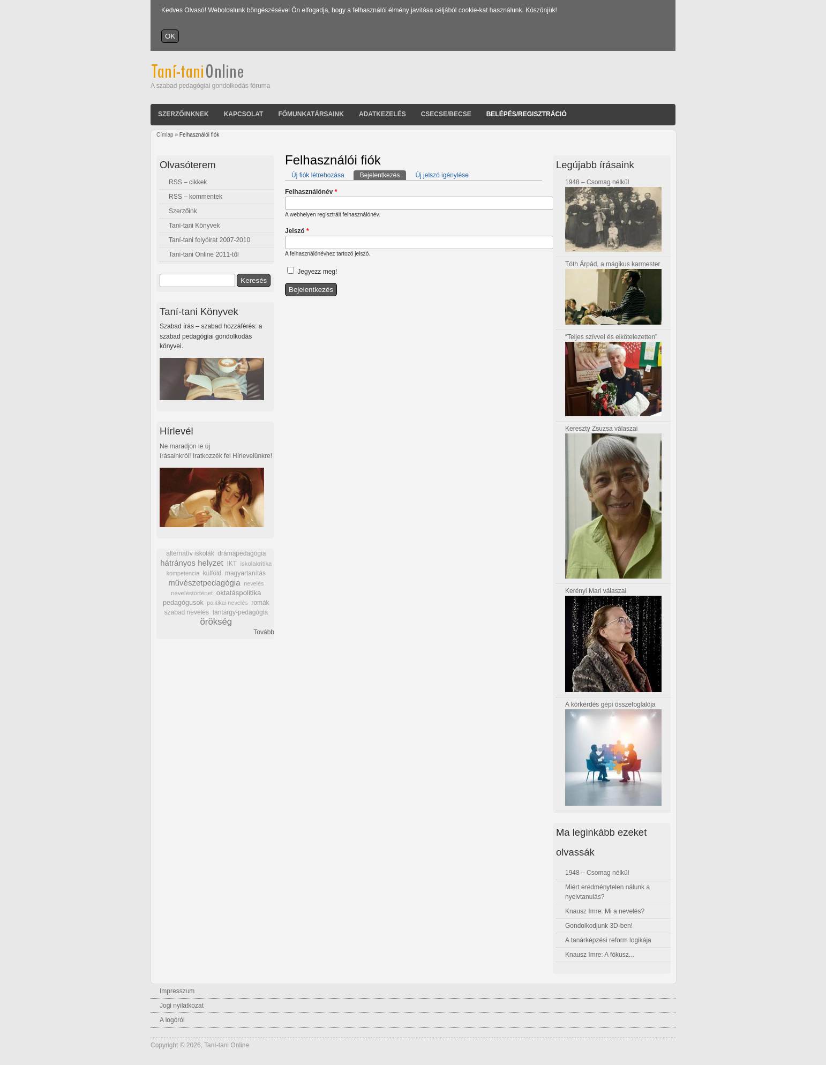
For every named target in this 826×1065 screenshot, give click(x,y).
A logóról (172, 1020)
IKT (231, 563)
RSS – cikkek (188, 182)
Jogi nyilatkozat (182, 1005)
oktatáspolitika (238, 593)
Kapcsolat (244, 114)
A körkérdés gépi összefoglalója (610, 704)
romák (260, 602)
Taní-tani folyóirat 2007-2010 (209, 240)
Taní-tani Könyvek (194, 225)
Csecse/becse (446, 114)
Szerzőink (183, 211)
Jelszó (297, 231)
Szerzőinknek (183, 114)
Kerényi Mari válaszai (595, 591)
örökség (216, 622)
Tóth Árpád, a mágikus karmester (612, 264)
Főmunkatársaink (310, 114)
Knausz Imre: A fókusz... (599, 954)
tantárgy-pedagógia (240, 612)
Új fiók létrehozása (317, 175)
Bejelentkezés (383, 174)
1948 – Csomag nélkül (597, 182)
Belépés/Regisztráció (526, 114)
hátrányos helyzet (191, 562)
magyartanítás (245, 573)
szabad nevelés (186, 612)
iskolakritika (256, 563)
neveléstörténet (192, 593)
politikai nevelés (227, 602)
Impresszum (177, 991)
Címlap (165, 135)
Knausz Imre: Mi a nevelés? (604, 911)
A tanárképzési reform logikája (608, 940)
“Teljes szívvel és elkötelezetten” (611, 337)
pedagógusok (183, 602)
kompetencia (183, 573)
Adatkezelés (382, 114)
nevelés (254, 583)
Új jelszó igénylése (441, 175)
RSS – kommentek (195, 196)
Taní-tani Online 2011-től (204, 254)
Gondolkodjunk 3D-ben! (599, 925)
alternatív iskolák (190, 553)
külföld (212, 573)
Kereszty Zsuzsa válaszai (601, 428)
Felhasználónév (311, 192)
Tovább (263, 632)
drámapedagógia (241, 553)
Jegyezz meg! (317, 271)
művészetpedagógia (204, 582)
